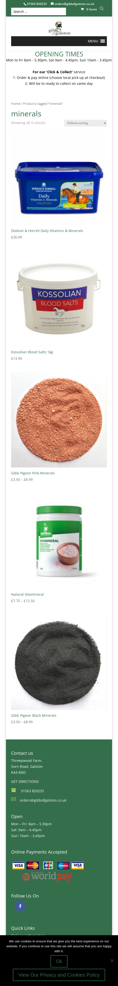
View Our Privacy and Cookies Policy (59, 975)
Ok (59, 961)
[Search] (102, 8)
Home (15, 103)
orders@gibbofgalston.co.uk (43, 800)
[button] (93, 41)
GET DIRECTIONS (25, 781)
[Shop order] (85, 123)
